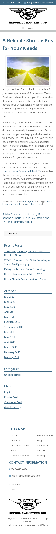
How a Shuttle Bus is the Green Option (25, 279)
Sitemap (41, 455)
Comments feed (13, 402)
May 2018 (9, 337)
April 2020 (9, 312)
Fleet (13, 450)
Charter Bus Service (21, 445)
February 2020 (12, 322)
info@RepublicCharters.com (40, 2)
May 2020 (9, 306)
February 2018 (12, 352)
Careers (41, 450)
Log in (7, 392)
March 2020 (10, 317)
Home (14, 435)
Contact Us (43, 445)
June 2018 (9, 332)
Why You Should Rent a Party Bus (22, 214)
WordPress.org (12, 407)
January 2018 (11, 357)
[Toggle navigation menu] (28, 28)
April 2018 (9, 342)
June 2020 (9, 301)
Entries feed (11, 397)
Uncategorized (29, 201)
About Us (15, 440)
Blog (39, 440)
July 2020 (9, 296)
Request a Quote (20, 455)
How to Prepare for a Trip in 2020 (23, 274)
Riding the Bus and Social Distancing (24, 269)
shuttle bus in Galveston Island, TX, (22, 171)
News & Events (45, 435)
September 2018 (13, 327)
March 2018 (10, 347)
